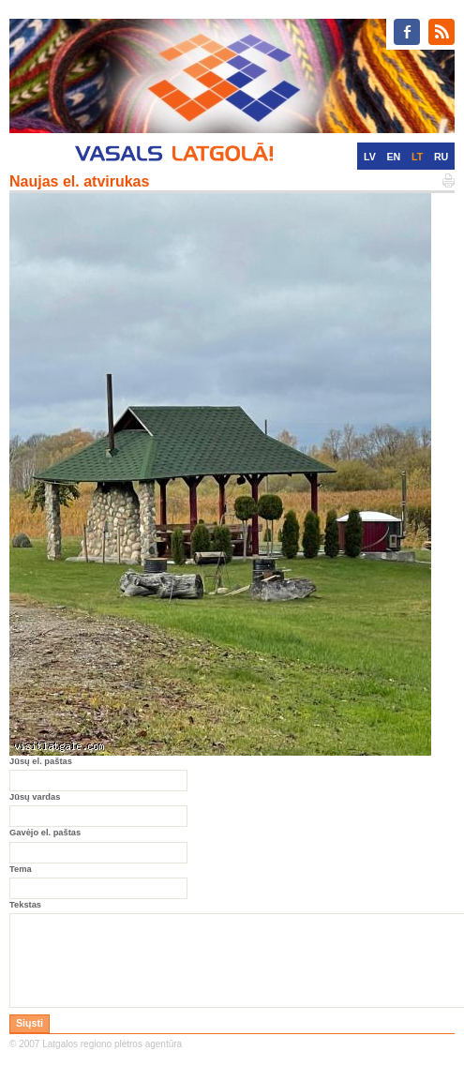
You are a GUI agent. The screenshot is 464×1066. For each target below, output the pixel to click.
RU (441, 156)
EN (393, 156)
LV (370, 156)
